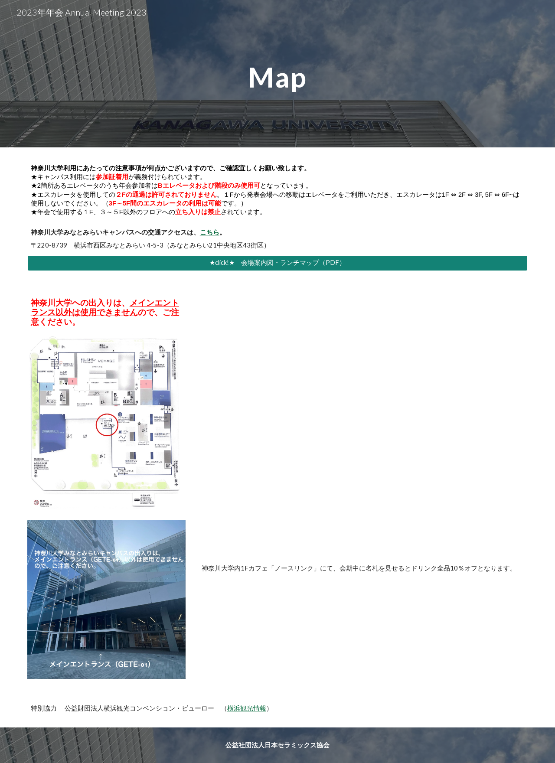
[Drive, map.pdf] (363, 424)
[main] (277, 73)
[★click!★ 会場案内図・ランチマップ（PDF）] (277, 262)
